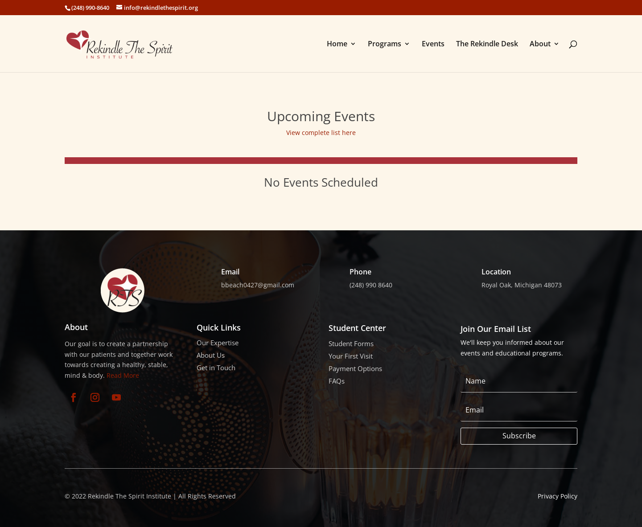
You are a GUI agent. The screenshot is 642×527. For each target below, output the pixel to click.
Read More (123, 375)
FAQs (337, 380)
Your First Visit (351, 355)
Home (337, 45)
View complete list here (321, 132)
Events (433, 45)
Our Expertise (218, 342)
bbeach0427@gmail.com (257, 285)
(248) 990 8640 (371, 285)
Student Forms (351, 343)
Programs (384, 45)
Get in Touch (216, 367)
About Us (211, 355)
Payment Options (355, 368)
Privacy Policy (557, 496)
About (540, 45)
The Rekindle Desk (487, 45)
